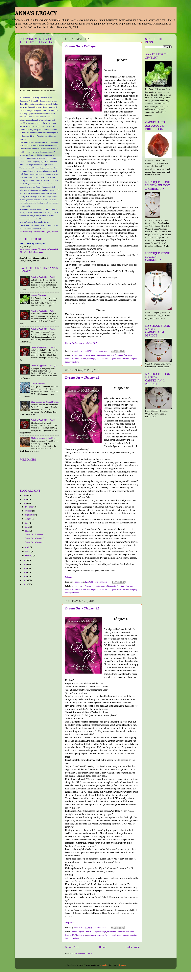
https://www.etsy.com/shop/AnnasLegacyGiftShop (39, 232)
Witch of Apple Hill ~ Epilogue (44, 365)
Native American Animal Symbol (45, 402)
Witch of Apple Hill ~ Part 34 (43, 329)
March (28, 551)
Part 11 (108, 935)
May (27, 531)
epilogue (110, 355)
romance (125, 358)
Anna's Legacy (78, 355)
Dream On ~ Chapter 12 (82, 377)
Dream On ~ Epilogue (80, 46)
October (28, 511)
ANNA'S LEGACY (36, 13)
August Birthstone (38, 295)
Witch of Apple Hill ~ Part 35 (43, 277)
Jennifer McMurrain (73, 358)
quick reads (116, 358)
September (29, 515)
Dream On (101, 355)
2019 (25, 499)
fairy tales (119, 355)
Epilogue (68, 577)
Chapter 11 (88, 932)
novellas (100, 358)
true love (75, 362)
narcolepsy (91, 358)
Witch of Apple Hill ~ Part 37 (43, 311)
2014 (25, 572)
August (28, 519)
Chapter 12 (89, 586)
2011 (25, 584)
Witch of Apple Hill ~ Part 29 (43, 420)
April (27, 547)
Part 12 (108, 589)
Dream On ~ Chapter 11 (82, 608)
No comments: (101, 351)
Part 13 (108, 358)
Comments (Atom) (84, 953)
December (29, 507)
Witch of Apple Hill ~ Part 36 (43, 347)
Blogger (122, 965)
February (29, 555)
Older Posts (132, 947)
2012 (25, 580)
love (84, 358)
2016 (25, 564)
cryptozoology (90, 355)
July (27, 523)
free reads (128, 355)
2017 (25, 560)
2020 (25, 495)
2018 (25, 503)
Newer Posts (72, 947)
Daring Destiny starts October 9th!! (81, 343)
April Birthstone (38, 383)
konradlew (104, 965)
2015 (25, 568)
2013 (25, 576)
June (27, 527)
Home (102, 947)
